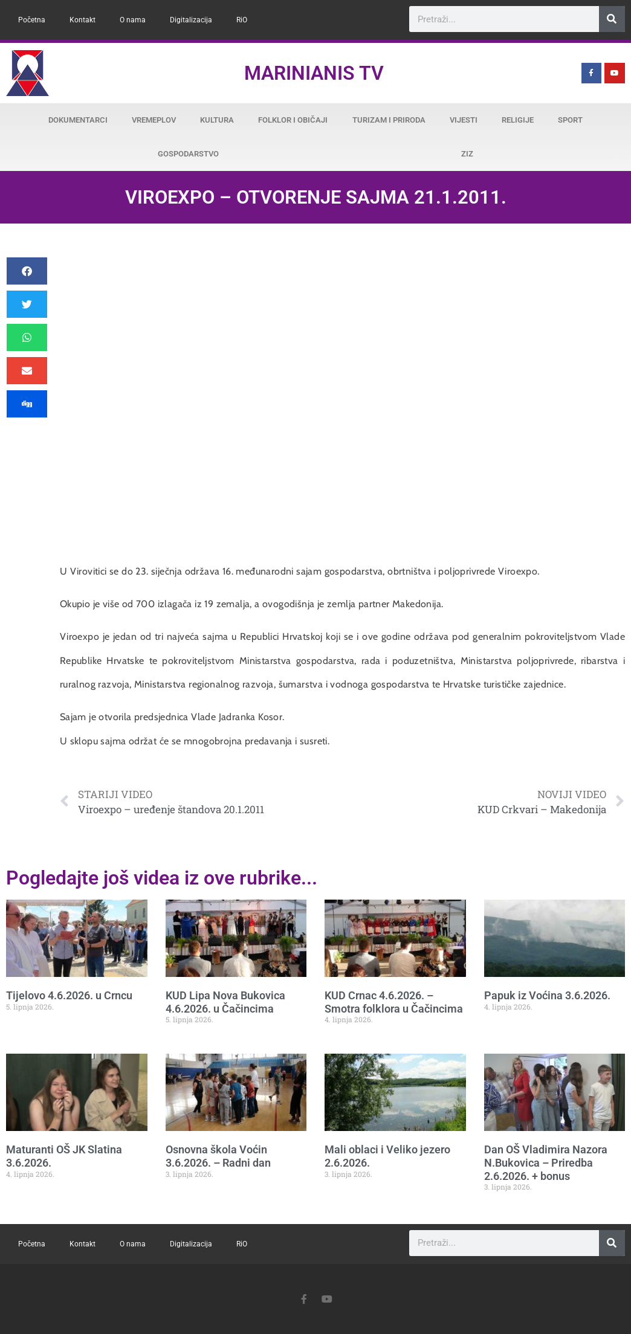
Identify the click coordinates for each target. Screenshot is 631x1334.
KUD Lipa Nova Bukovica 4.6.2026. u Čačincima (225, 1002)
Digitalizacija (191, 20)
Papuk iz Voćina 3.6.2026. (547, 995)
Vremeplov (154, 119)
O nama (133, 20)
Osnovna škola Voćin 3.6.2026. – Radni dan (218, 1156)
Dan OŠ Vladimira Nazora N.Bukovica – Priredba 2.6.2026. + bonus (545, 1162)
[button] (27, 271)
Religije (518, 119)
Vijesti (463, 119)
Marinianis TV (314, 73)
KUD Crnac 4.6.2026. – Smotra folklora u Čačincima (394, 1002)
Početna (31, 20)
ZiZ (467, 153)
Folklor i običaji (293, 119)
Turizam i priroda (389, 119)
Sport (570, 119)
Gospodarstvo (188, 153)
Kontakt (82, 20)
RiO (241, 20)
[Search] (612, 19)
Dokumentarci (78, 119)
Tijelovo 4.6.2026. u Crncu (69, 995)
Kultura (217, 119)
